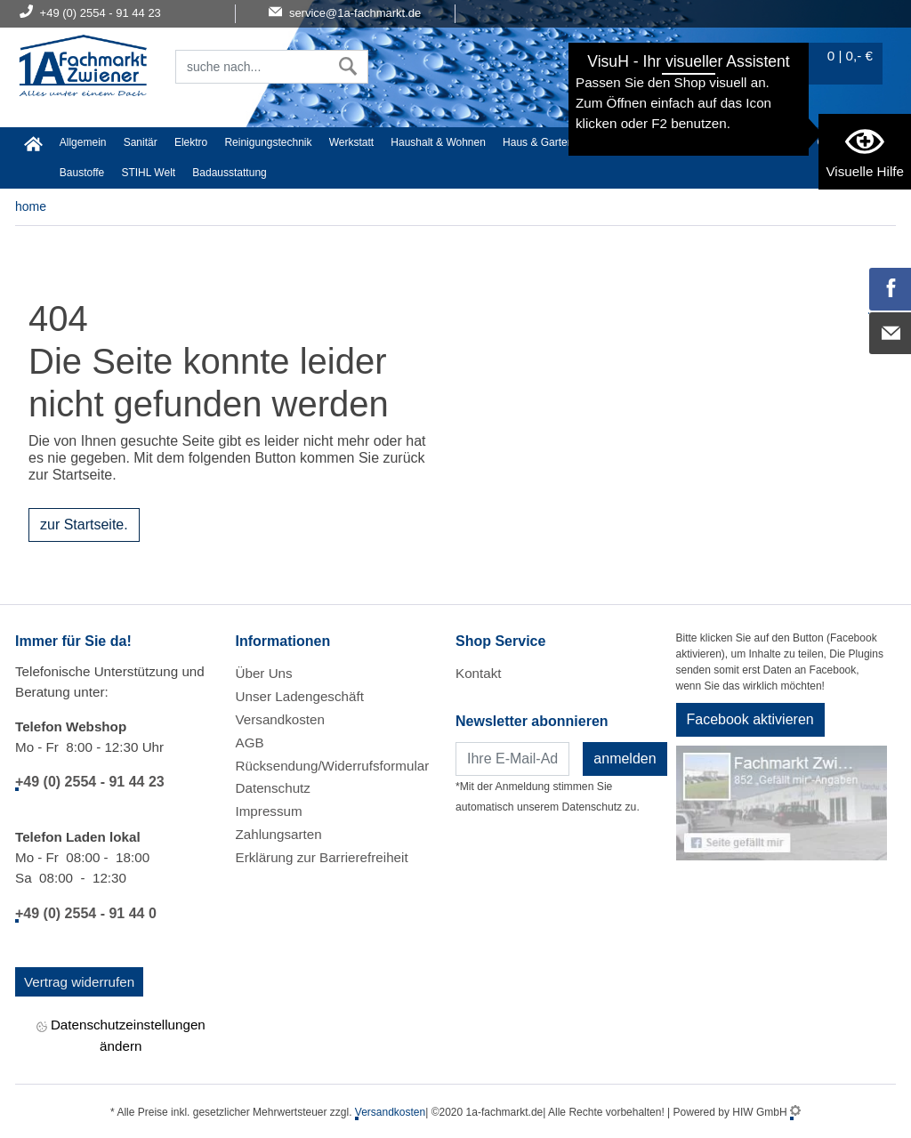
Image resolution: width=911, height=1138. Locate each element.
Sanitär (140, 142)
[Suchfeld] (252, 67)
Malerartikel (772, 142)
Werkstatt (351, 142)
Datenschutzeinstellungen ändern (121, 1034)
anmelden (624, 758)
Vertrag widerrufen (79, 981)
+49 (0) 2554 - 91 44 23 (90, 781)
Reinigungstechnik (267, 142)
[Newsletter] (512, 759)
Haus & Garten (538, 142)
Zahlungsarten (279, 834)
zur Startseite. (84, 524)
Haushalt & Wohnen (438, 142)
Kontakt (479, 673)
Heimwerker (619, 142)
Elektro (190, 142)
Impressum (269, 811)
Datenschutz (273, 787)
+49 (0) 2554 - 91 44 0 (86, 913)
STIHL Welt (148, 172)
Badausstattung (229, 172)
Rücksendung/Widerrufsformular (333, 765)
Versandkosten (280, 719)
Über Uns (264, 673)
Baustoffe (82, 172)
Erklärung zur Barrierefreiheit (322, 857)
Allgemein (83, 142)
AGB (250, 742)
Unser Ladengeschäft (300, 696)
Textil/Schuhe (696, 142)
